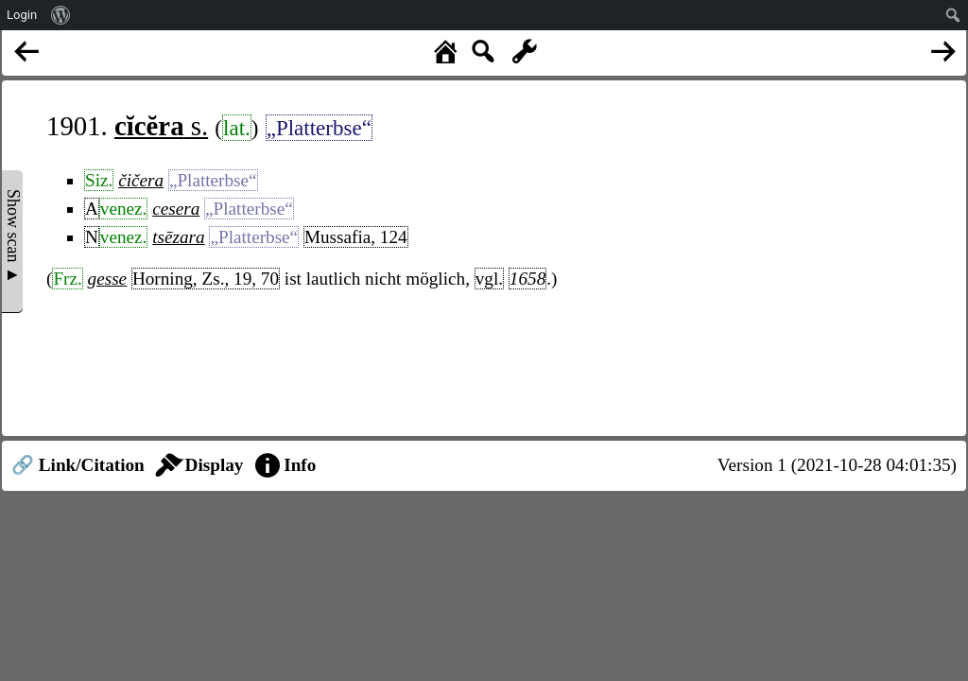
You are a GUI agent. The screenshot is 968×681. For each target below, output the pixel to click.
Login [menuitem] (22, 15)
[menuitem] (61, 15)
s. (161, 126)
